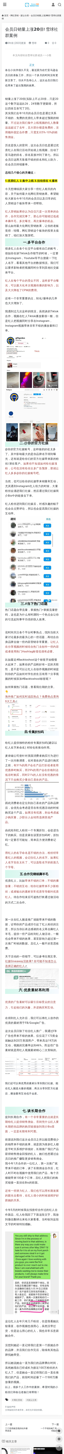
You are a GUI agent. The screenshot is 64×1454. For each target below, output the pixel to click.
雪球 (32, 43)
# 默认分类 (31, 1400)
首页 (6, 15)
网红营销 (14, 15)
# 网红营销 (17, 1400)
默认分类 (25, 15)
